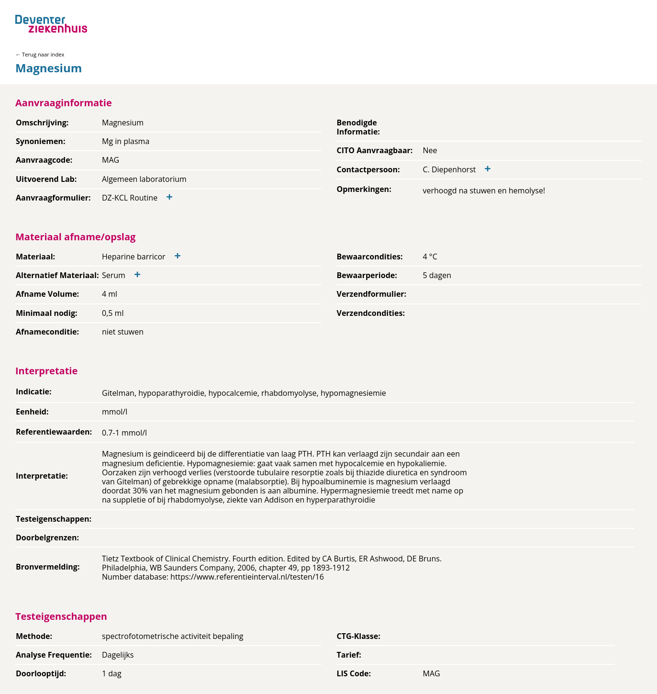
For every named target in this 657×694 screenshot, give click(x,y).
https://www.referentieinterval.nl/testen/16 (247, 576)
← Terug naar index (39, 54)
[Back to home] (51, 24)
